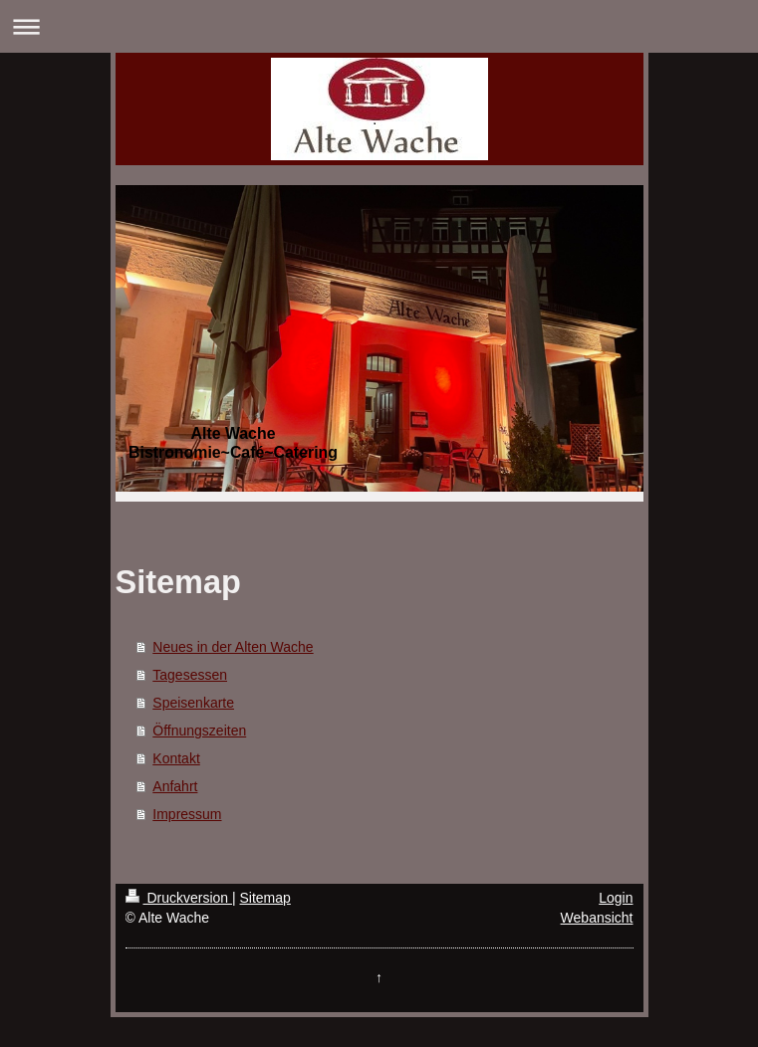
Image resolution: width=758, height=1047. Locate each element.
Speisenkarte (193, 703)
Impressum (186, 814)
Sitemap (265, 898)
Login (615, 898)
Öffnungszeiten (199, 730)
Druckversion (179, 898)
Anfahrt (174, 786)
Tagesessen (189, 675)
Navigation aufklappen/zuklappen (379, 26)
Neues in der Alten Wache (232, 647)
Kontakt (175, 758)
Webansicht (597, 918)
